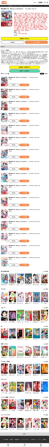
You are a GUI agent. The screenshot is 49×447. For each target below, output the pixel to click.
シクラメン (31, 15)
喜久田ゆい (21, 23)
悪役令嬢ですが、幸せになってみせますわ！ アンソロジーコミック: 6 (24, 137)
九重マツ (15, 19)
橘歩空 (37, 26)
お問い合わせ (33, 439)
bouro (15, 26)
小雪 (17, 15)
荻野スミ (30, 19)
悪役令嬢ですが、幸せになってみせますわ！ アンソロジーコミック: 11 (24, 197)
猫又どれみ (19, 17)
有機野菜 (26, 19)
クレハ (38, 22)
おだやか (22, 13)
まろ (18, 13)
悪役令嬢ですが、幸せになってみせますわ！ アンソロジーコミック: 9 (24, 173)
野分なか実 (44, 21)
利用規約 (11, 439)
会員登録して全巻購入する (24, 67)
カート (24, 445)
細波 (34, 26)
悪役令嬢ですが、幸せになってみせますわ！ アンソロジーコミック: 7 (24, 149)
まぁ (42, 14)
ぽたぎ (19, 18)
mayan (42, 13)
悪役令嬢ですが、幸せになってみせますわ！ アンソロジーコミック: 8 (24, 161)
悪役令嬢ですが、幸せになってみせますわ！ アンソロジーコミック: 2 (24, 89)
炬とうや (30, 27)
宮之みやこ (27, 30)
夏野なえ (27, 22)
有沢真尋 (15, 25)
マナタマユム (39, 23)
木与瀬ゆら (21, 22)
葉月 (32, 25)
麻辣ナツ (34, 21)
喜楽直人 (34, 18)
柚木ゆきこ (40, 25)
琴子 (25, 23)
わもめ (43, 27)
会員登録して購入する (24, 38)
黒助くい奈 (27, 13)
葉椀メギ (35, 19)
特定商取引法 (17, 439)
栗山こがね (37, 13)
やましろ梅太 (37, 15)
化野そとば (21, 19)
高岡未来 (41, 29)
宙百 (44, 17)
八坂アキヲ (40, 19)
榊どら (39, 27)
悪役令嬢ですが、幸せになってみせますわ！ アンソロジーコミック (20, 5)
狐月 (31, 18)
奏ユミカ (27, 29)
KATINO (25, 21)
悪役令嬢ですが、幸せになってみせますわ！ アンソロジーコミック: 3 (24, 101)
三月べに (29, 21)
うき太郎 (24, 14)
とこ (30, 22)
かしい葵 (34, 14)
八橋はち (17, 29)
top (2, 5)
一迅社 (19, 32)
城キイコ (39, 18)
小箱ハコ (15, 21)
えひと (31, 26)
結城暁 (32, 17)
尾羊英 (23, 17)
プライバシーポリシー (25, 439)
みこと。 (44, 23)
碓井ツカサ (19, 27)
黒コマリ (36, 29)
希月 (26, 27)
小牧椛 (45, 29)
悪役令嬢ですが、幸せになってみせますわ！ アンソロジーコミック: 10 (24, 185)
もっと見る (46, 271)
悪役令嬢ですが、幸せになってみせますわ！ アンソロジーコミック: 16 (24, 257)
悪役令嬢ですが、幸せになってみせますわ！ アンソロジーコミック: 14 (24, 233)
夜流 (22, 25)
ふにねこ (22, 29)
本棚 (41, 445)
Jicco (28, 23)
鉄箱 (23, 27)
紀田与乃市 (35, 27)
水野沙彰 (28, 17)
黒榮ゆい (36, 17)
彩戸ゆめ (32, 13)
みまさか (38, 14)
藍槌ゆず (20, 21)
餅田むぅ (27, 18)
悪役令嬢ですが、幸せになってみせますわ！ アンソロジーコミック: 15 (24, 245)
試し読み (12, 42)
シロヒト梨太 (25, 15)
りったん (20, 14)
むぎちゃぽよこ (25, 26)
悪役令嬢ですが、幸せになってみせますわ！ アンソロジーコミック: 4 (24, 113)
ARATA (15, 14)
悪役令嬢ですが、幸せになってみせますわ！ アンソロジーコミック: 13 (24, 221)
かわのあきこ (27, 25)
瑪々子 (22, 30)
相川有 (45, 19)
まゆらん (29, 14)
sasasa (39, 21)
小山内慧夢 (44, 18)
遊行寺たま (43, 22)
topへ (24, 434)
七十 (45, 25)
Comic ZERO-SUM (23, 33)
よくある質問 (5, 439)
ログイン (35, 2)
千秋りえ (31, 29)
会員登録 (40, 2)
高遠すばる (16, 22)
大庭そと (34, 22)
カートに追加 (36, 42)
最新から (46, 73)
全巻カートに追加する (24, 71)
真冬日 (42, 15)
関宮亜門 (42, 26)
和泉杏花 (19, 26)
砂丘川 (19, 30)
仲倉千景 (35, 25)
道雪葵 (20, 15)
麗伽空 (40, 17)
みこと (22, 18)
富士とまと (33, 23)
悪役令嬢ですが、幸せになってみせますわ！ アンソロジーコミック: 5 (24, 125)
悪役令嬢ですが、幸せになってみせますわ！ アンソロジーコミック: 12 (24, 209)
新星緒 (15, 30)
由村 (17, 23)
